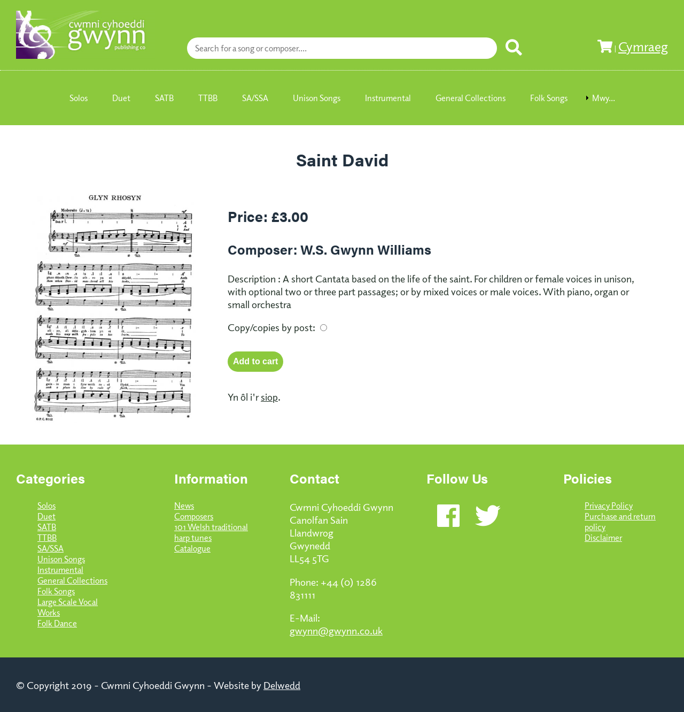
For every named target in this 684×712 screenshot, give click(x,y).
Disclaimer (603, 537)
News (184, 505)
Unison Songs (61, 559)
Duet (46, 516)
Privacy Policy (609, 505)
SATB (46, 527)
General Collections (72, 580)
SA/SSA (50, 548)
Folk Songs (56, 591)
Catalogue (192, 548)
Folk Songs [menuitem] (549, 98)
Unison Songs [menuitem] (316, 98)
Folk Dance (57, 623)
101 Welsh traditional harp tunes (211, 532)
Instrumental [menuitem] (388, 98)
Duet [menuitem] (121, 98)
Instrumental (60, 569)
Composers (193, 516)
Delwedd (281, 684)
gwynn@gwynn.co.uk (336, 630)
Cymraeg (643, 46)
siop (269, 396)
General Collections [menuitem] (471, 98)
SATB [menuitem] (164, 98)
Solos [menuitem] (78, 98)
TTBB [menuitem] (207, 98)
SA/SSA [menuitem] (255, 98)
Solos (46, 505)
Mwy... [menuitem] (603, 98)
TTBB (47, 537)
